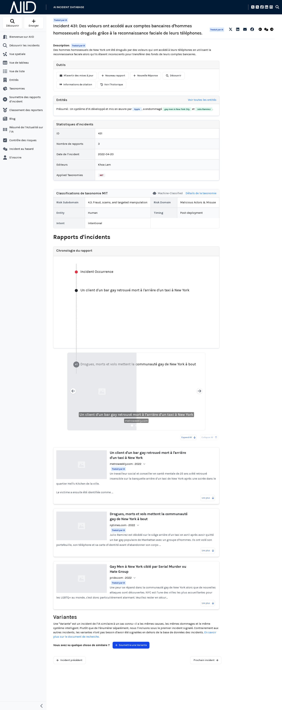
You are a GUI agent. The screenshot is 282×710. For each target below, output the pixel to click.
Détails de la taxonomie (201, 193)
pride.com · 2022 (121, 577)
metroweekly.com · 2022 (125, 464)
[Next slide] (199, 391)
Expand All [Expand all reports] (188, 437)
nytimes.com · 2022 (122, 525)
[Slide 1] (132, 425)
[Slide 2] (136, 425)
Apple (137, 109)
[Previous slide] (73, 391)
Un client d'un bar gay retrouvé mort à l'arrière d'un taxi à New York (136, 415)
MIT (101, 175)
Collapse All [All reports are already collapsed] (209, 437)
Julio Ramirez (204, 109)
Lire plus (208, 497)
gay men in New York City (177, 109)
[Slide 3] (141, 425)
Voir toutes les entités (202, 99)
